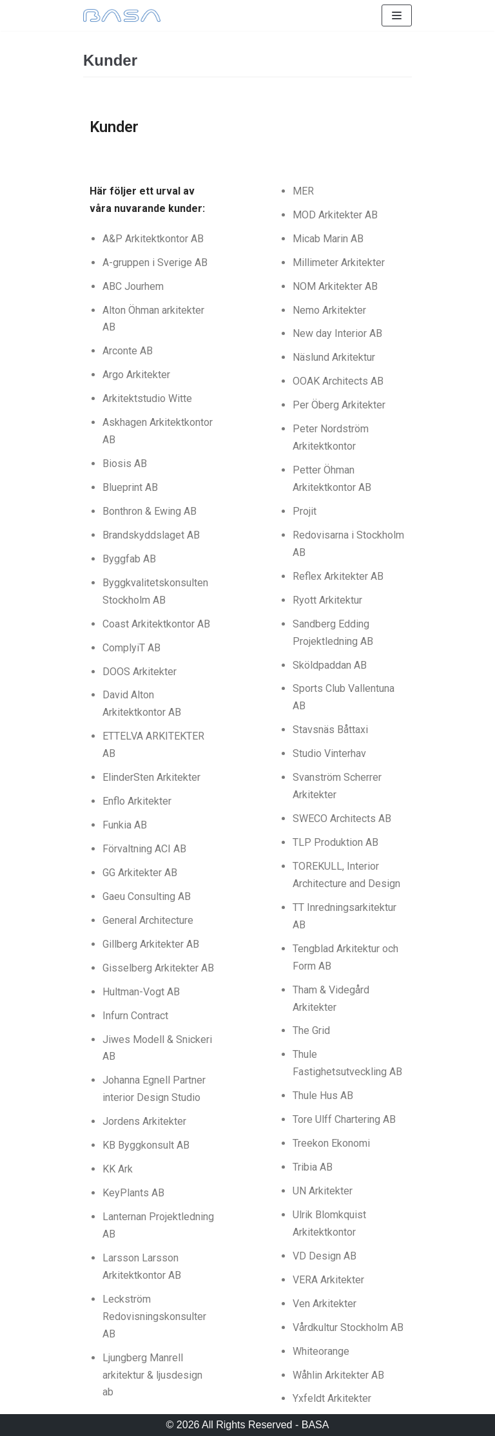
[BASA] (121, 15)
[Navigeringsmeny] (397, 15)
